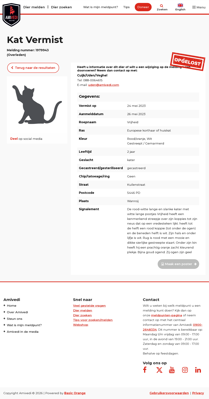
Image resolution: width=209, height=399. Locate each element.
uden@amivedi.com (103, 85)
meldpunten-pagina (166, 315)
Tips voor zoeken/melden (93, 320)
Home (11, 305)
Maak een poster (178, 264)
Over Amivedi (17, 312)
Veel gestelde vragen (89, 305)
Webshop (80, 325)
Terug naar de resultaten (33, 68)
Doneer (143, 7)
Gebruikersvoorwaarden (169, 393)
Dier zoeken (61, 7)
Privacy (198, 393)
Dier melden (34, 7)
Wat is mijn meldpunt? (100, 7)
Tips (126, 7)
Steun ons (14, 318)
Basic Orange (75, 393)
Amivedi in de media (23, 331)
